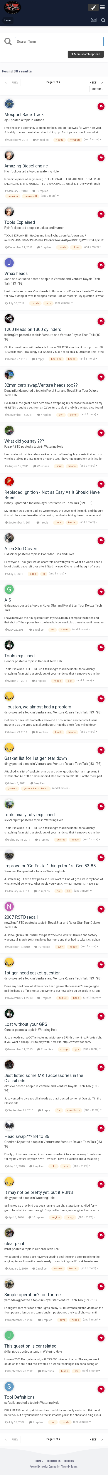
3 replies (36, 629)
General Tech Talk (50, 661)
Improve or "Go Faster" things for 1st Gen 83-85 (50, 865)
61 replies (42, 891)
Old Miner (10, 554)
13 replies (46, 1371)
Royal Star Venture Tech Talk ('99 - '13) (66, 503)
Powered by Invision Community (44, 1466)
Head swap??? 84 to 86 (26, 1136)
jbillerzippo (11, 1351)
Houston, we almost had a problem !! (39, 707)
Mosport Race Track (24, 114)
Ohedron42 (12, 1142)
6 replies (44, 247)
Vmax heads (16, 273)
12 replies (40, 732)
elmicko (9, 1086)
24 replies (41, 139)
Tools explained (19, 655)
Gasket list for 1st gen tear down (35, 758)
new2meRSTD (14, 922)
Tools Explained (19, 222)
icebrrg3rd (11, 335)
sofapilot (10, 1402)
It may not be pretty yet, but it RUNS (38, 1192)
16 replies (36, 1217)
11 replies (45, 1049)
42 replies (41, 466)
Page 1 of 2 (54, 82)
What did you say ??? (24, 441)
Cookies (69, 1461)
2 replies (36, 1166)
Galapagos (11, 605)
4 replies (44, 414)
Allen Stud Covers (21, 548)
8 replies (42, 839)
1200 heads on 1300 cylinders (32, 329)
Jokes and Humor (52, 228)
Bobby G (10, 503)
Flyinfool (10, 171)
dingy (8, 712)
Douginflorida (13, 390)
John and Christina (17, 279)
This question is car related (30, 1346)
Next (92, 82)
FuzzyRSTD (12, 446)
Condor (9, 661)
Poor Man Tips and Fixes (57, 554)
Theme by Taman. (69, 1466)
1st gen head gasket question (32, 973)
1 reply (38, 359)
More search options (85, 54)
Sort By (97, 89)
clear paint (14, 1243)
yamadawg (12, 1300)
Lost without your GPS (25, 1024)
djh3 (7, 120)
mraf (7, 1249)
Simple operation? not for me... (33, 1294)
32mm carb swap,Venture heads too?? (41, 385)
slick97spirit (12, 820)
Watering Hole (49, 171)
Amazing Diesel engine (26, 166)
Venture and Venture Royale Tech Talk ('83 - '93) (68, 712)
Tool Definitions (19, 1397)
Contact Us (53, 1461)
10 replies (40, 191)
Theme (39, 1461)
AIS (7, 600)
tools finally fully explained (29, 814)
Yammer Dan (13, 871)
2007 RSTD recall (21, 917)
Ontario (39, 120)
